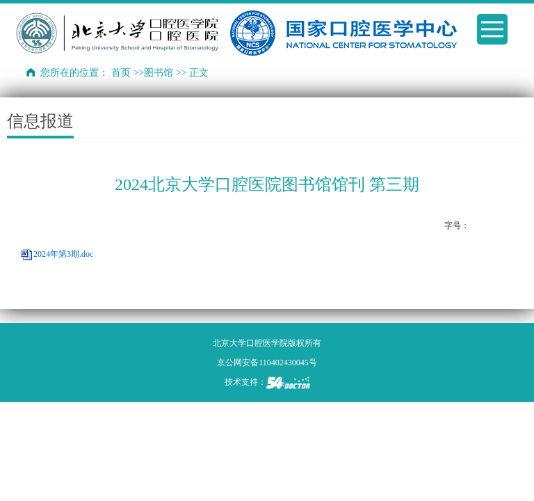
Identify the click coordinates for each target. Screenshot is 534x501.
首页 (121, 72)
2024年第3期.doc (63, 254)
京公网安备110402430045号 (267, 362)
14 (505, 225)
